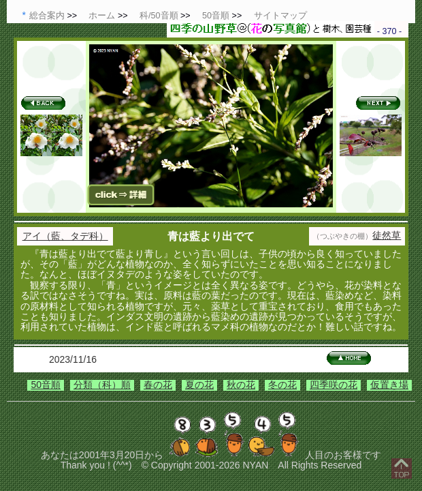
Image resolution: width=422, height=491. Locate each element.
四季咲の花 (333, 384)
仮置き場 (389, 384)
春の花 (158, 384)
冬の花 (282, 384)
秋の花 (241, 384)
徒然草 (386, 235)
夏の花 (199, 384)
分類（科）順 (102, 384)
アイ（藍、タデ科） (65, 235)
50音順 (46, 384)
